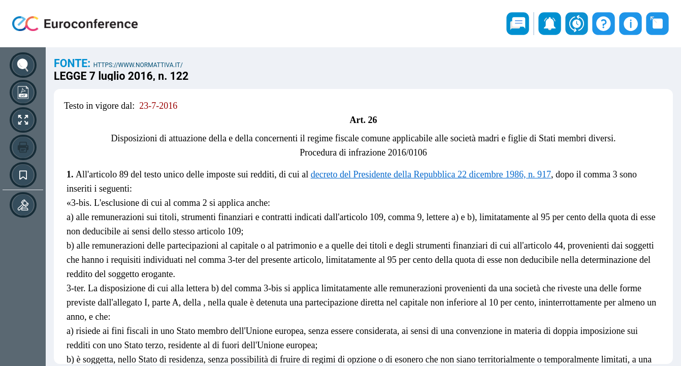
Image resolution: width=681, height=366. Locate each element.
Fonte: (73, 63)
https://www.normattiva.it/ (138, 65)
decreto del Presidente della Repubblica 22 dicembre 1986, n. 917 (431, 174)
